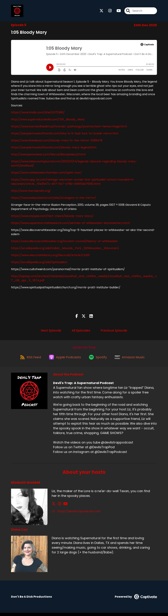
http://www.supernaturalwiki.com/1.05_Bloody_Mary (48, 121)
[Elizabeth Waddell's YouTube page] (62, 506)
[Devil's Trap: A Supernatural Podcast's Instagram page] (108, 11)
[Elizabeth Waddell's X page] (54, 506)
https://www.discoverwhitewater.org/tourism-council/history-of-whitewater (64, 242)
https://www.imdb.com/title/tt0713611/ (38, 114)
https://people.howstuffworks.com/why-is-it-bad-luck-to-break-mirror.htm (64, 135)
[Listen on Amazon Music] (131, 360)
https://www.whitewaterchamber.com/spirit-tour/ (46, 174)
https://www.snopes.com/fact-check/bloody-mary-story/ (52, 217)
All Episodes (81, 331)
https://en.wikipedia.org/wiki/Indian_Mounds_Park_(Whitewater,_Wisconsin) (65, 249)
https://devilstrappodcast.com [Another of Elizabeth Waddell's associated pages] (76, 514)
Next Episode (51, 331)
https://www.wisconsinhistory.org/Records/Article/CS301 (50, 256)
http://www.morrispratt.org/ (31, 192)
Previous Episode (114, 331)
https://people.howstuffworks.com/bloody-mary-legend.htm (54, 149)
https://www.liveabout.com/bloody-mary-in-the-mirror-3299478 (56, 142)
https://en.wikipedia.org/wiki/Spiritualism (39, 263)
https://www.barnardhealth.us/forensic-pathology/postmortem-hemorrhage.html (69, 128)
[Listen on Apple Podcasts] (64, 360)
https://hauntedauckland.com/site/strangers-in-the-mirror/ (53, 199)
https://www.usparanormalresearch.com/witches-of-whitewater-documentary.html (70, 224)
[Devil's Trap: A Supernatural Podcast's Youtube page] (116, 11)
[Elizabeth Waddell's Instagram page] (58, 506)
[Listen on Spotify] (98, 359)
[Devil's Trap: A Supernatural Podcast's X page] (101, 11)
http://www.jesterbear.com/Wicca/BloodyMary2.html (48, 156)
